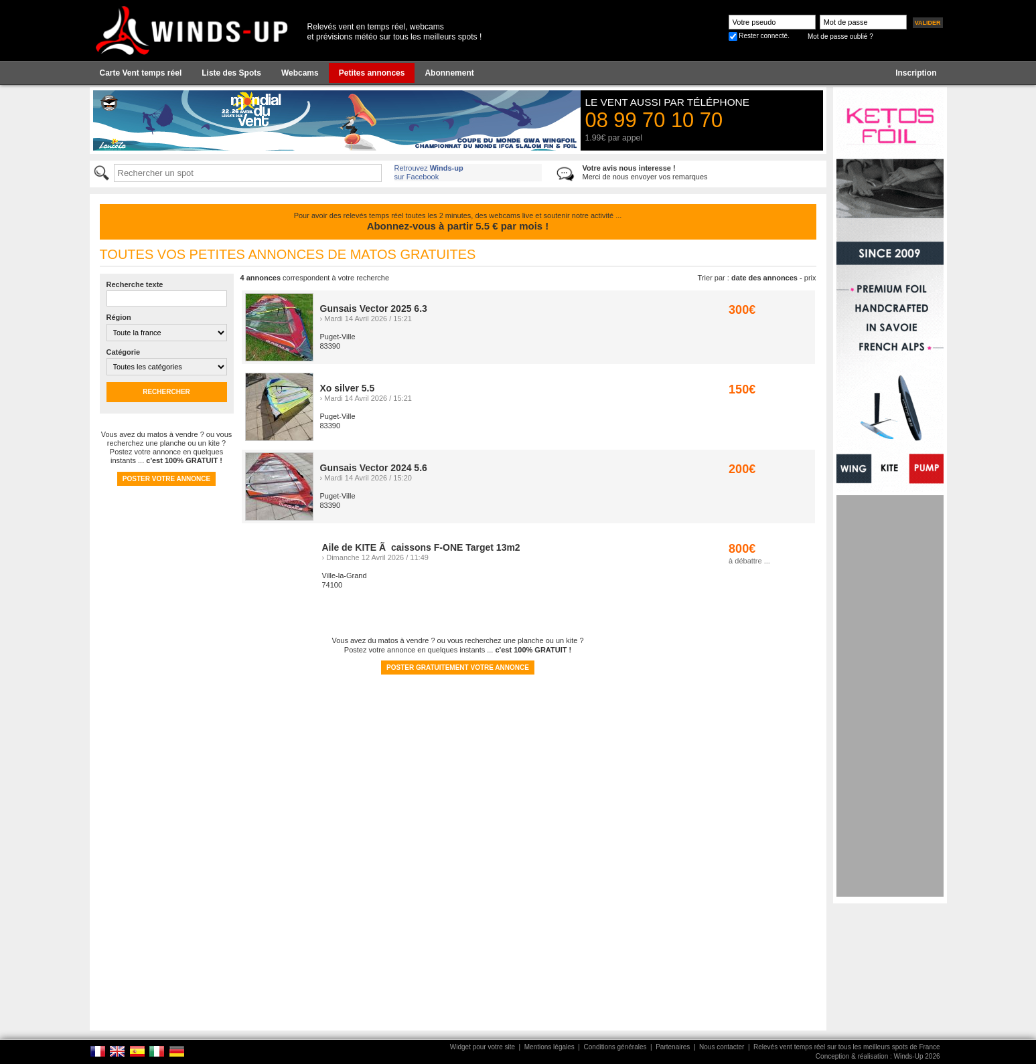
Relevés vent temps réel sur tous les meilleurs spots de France (846, 1047)
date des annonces (764, 278)
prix (810, 278)
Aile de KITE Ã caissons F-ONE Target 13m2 (421, 547)
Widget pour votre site (482, 1047)
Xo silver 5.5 (347, 388)
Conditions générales (615, 1047)
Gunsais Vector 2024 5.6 (373, 467)
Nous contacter (721, 1047)
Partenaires (673, 1047)
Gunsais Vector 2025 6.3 (373, 308)
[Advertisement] (890, 696)
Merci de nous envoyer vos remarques (645, 172)
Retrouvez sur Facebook (428, 172)
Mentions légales (549, 1047)
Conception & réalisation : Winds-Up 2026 (878, 1056)
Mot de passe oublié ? (840, 36)
